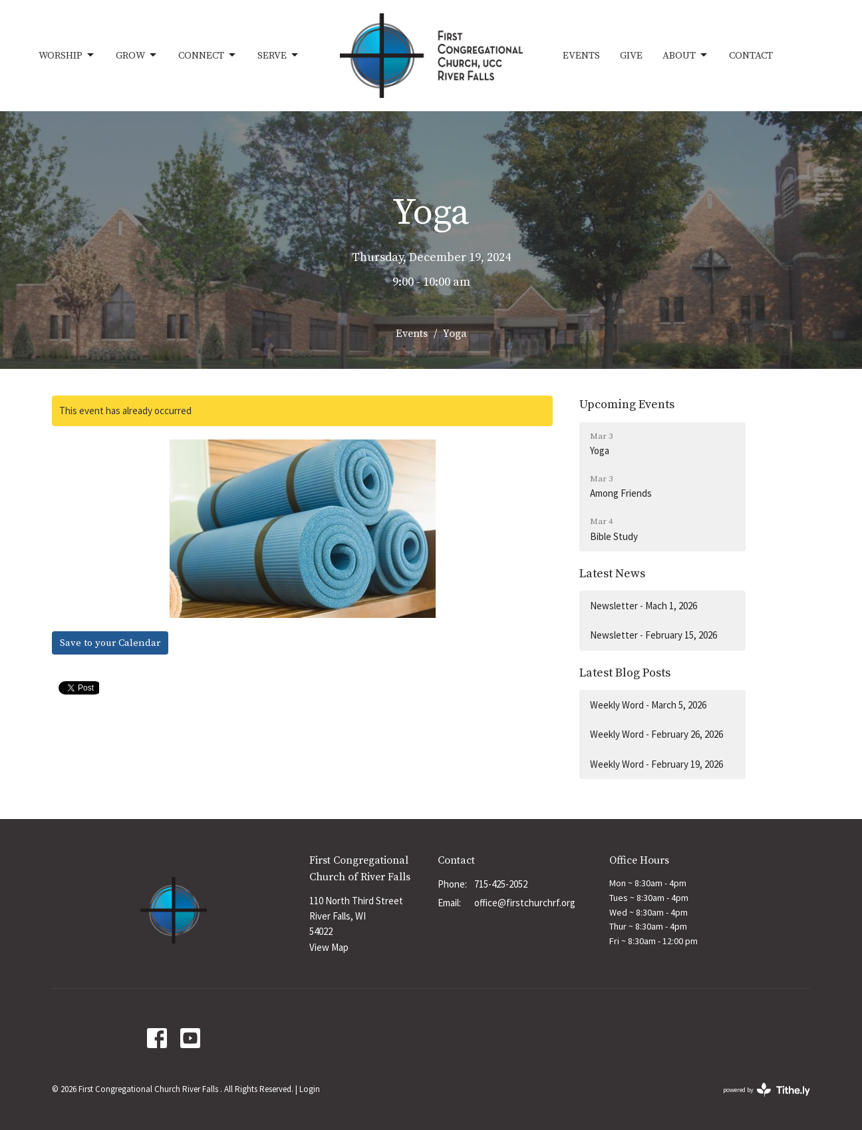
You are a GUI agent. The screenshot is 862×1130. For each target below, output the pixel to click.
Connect (207, 55)
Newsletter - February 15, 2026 (653, 635)
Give (631, 55)
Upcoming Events (626, 404)
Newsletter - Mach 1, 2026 (643, 605)
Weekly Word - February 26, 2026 (656, 734)
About (685, 55)
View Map (329, 947)
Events (581, 55)
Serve (278, 55)
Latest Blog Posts (624, 673)
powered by (766, 1090)
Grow (137, 55)
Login (309, 1089)
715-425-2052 (500, 884)
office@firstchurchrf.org (524, 902)
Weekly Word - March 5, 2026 (648, 705)
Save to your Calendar (110, 643)
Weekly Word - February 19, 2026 (656, 764)
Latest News (612, 573)
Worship (67, 55)
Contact (751, 55)
